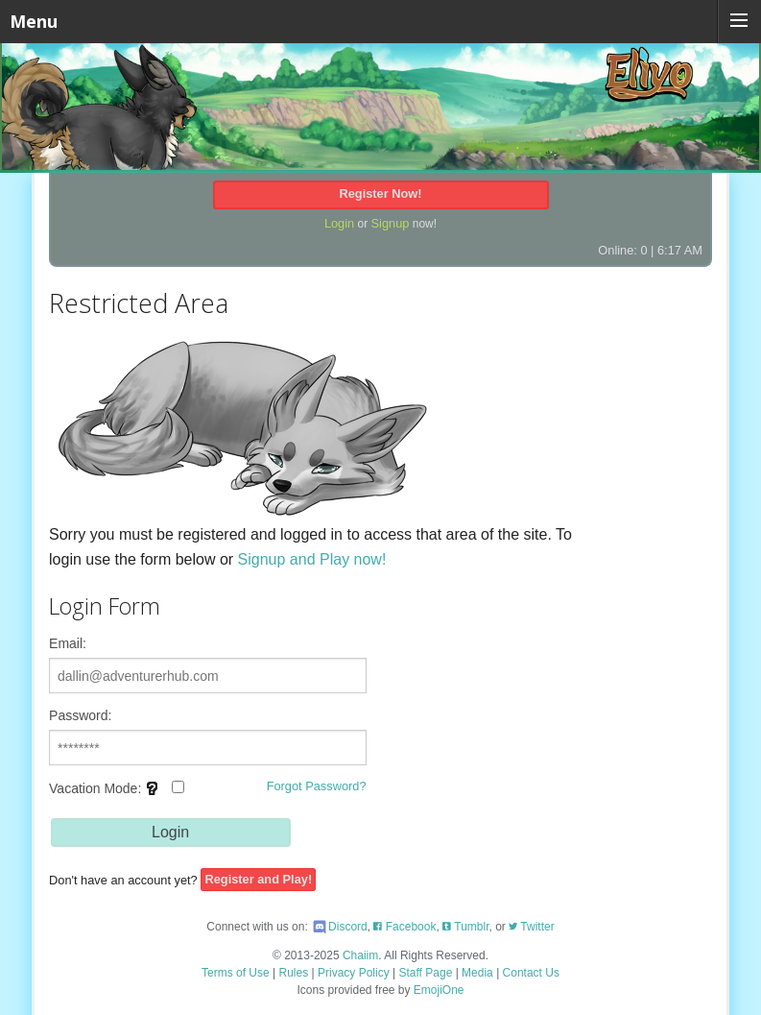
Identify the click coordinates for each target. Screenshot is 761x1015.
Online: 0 (622, 250)
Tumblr (465, 926)
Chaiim (360, 955)
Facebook (404, 926)
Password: (80, 715)
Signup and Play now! (312, 559)
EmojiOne (439, 990)
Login (339, 223)
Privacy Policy (354, 972)
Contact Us (531, 972)
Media (477, 972)
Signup (390, 223)
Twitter (531, 926)
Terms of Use (236, 972)
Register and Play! (258, 880)
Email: (67, 643)
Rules (294, 972)
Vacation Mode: (116, 795)
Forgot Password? (317, 786)
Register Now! (380, 193)
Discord (339, 926)
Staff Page (425, 972)
